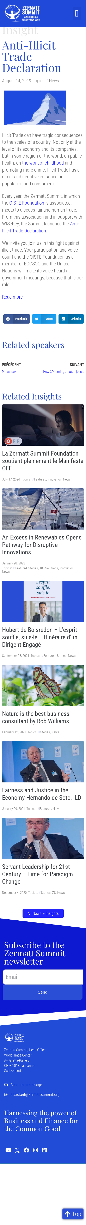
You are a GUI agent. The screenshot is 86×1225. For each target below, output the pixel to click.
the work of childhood (43, 163)
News (54, 80)
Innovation (55, 479)
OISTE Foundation (26, 203)
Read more (12, 297)
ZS (54, 892)
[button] (77, 14)
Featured (40, 479)
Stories (33, 568)
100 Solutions (48, 568)
